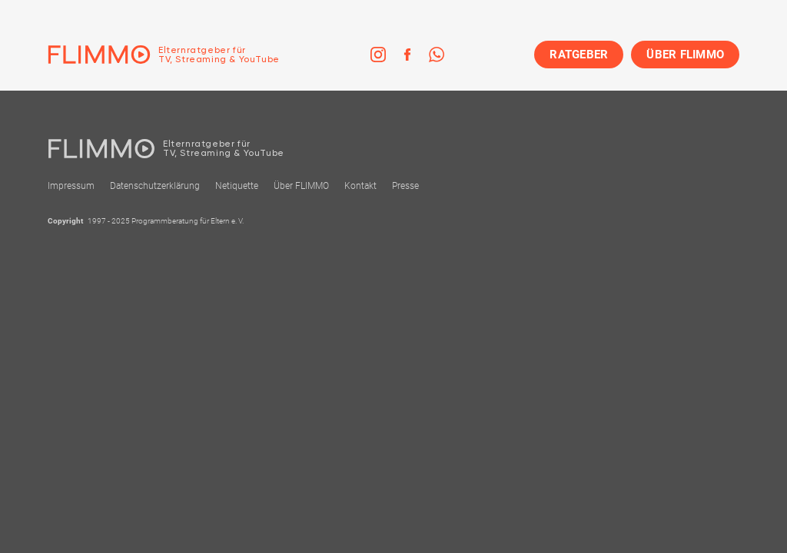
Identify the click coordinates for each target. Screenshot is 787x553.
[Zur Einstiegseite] (164, 54)
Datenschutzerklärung (155, 185)
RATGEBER (579, 54)
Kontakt (360, 185)
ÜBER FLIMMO (685, 54)
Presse (405, 185)
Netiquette (236, 185)
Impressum (71, 185)
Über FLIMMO (301, 185)
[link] (378, 54)
